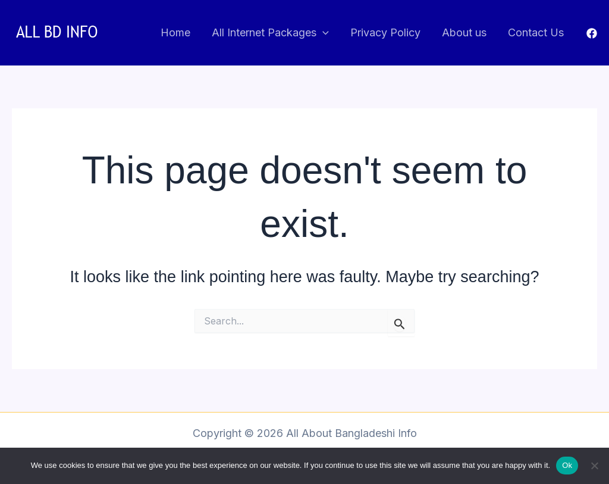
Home (175, 32)
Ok (567, 465)
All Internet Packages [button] (270, 33)
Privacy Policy (385, 32)
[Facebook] (591, 33)
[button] (322, 33)
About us (464, 32)
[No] (594, 465)
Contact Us (536, 32)
